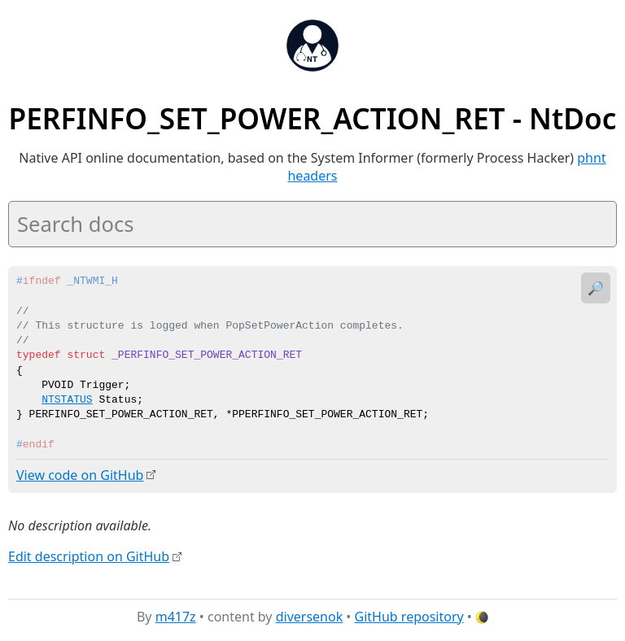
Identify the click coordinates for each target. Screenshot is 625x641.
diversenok (309, 616)
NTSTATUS (67, 400)
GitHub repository (409, 616)
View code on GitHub (79, 475)
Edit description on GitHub (88, 556)
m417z (175, 616)
